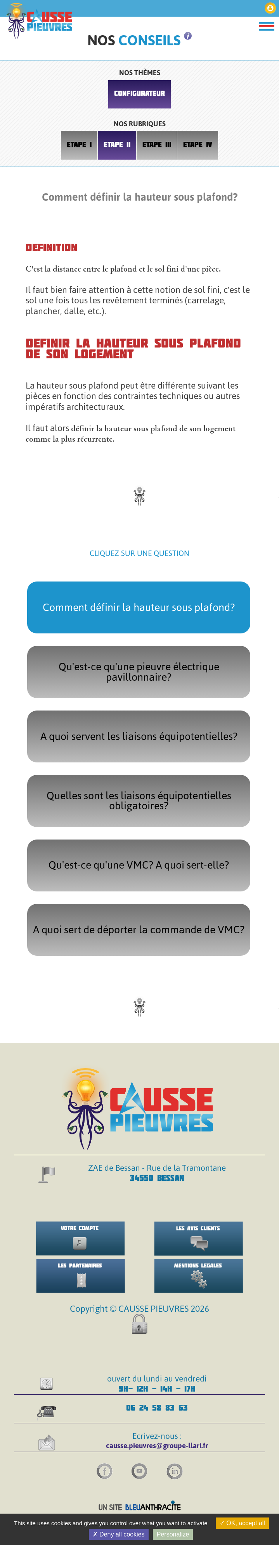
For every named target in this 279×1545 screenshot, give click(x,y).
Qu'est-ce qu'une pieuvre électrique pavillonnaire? (139, 672)
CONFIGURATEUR (139, 93)
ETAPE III (156, 144)
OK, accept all (242, 1523)
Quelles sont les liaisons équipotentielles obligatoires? (139, 801)
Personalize (173, 1534)
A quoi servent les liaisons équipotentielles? (138, 736)
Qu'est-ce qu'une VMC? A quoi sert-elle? (139, 865)
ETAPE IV (197, 144)
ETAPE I (79, 144)
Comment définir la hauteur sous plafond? (139, 607)
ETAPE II (117, 144)
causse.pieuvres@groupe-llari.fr (157, 1446)
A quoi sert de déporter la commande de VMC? (138, 930)
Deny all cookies (119, 1534)
